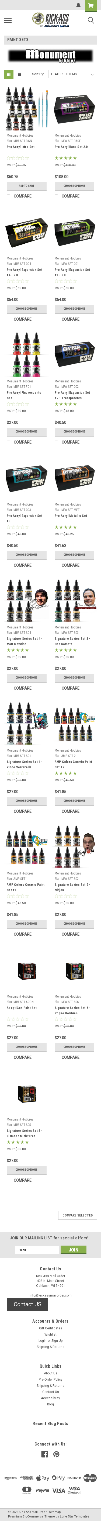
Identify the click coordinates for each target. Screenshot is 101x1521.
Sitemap (55, 1512)
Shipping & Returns (50, 1347)
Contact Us (50, 1392)
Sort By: (38, 74)
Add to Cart (26, 185)
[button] (27, 1304)
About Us (50, 1373)
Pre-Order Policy (50, 1379)
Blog (50, 1404)
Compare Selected (77, 1215)
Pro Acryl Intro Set (20, 147)
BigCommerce (33, 1516)
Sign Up (56, 1341)
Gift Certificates (50, 1328)
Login (43, 1341)
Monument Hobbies (20, 135)
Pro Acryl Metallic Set (71, 516)
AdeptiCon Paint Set (22, 1008)
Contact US (27, 1304)
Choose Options (74, 185)
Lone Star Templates (74, 1516)
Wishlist (50, 1334)
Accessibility (50, 1398)
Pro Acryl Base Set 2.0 (71, 147)
